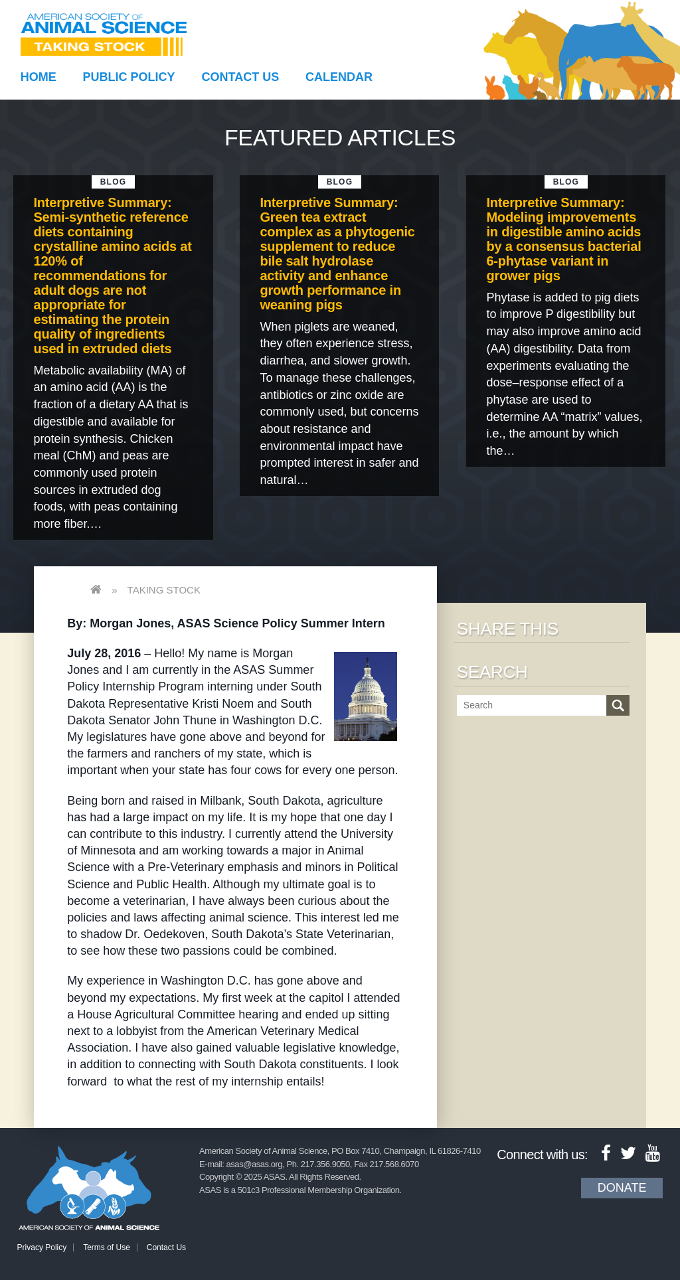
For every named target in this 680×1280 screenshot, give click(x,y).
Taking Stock (164, 590)
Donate (622, 1187)
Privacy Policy (42, 1247)
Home (38, 77)
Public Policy (129, 77)
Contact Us (241, 77)
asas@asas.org (254, 1164)
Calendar (339, 77)
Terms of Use (106, 1247)
